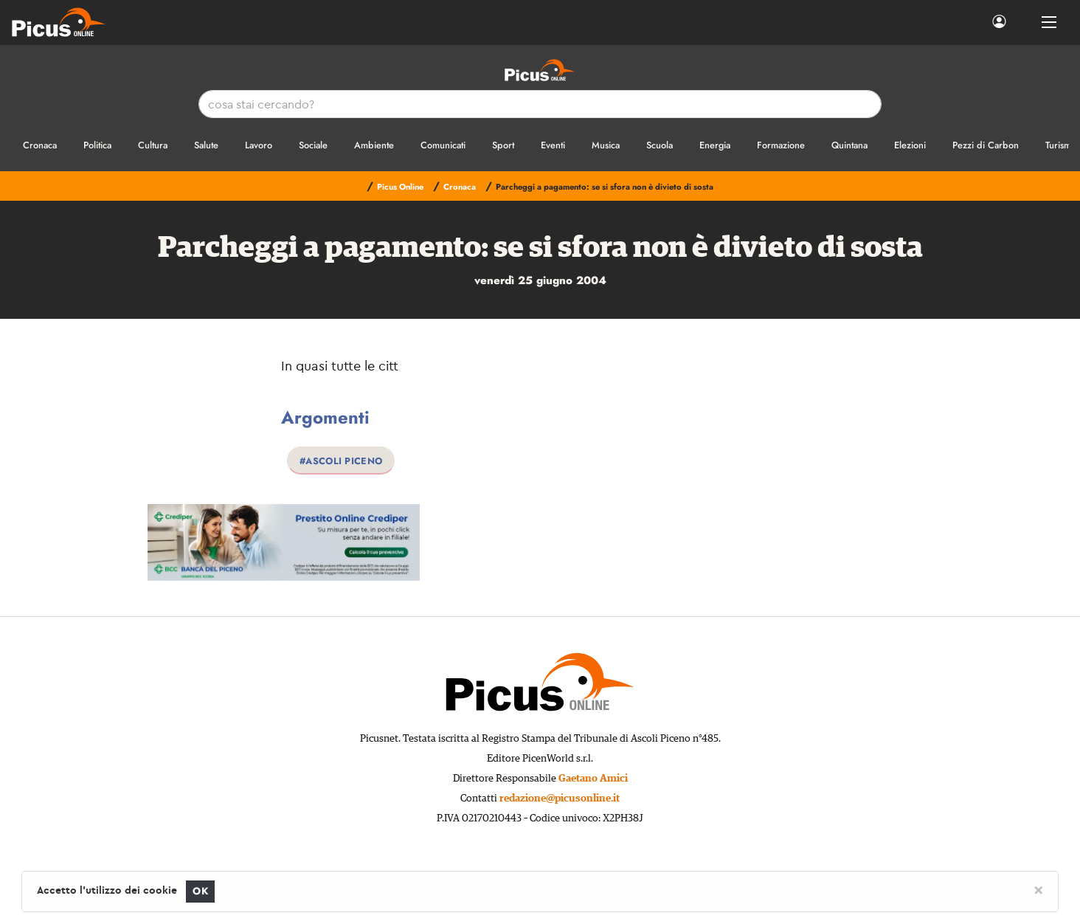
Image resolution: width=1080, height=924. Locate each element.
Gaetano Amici (593, 778)
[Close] (1038, 889)
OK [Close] (200, 891)
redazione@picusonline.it (559, 798)
